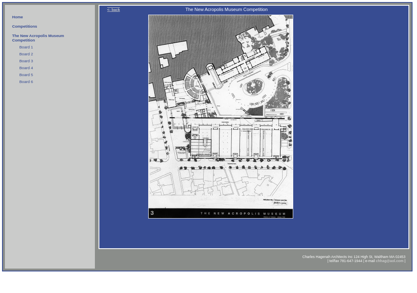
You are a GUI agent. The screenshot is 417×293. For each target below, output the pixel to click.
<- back (113, 10)
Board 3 (26, 61)
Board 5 (26, 74)
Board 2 (26, 54)
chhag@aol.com (390, 261)
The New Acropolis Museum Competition (38, 37)
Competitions (24, 26)
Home (17, 17)
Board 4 (26, 68)
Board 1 (26, 47)
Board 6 (26, 81)
